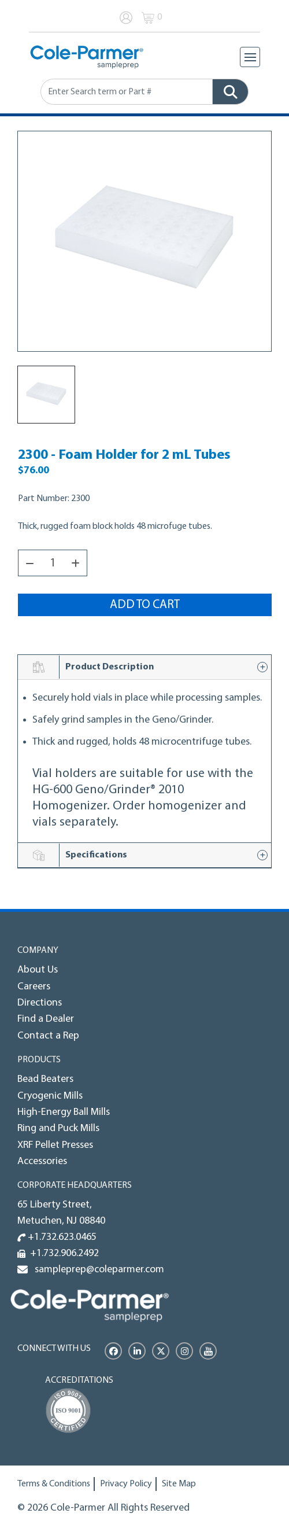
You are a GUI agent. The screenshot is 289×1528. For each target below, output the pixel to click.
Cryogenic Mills (50, 1096)
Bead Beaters (45, 1079)
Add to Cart (145, 605)
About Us (37, 969)
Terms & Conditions (53, 1484)
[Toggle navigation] (250, 57)
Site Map (179, 1484)
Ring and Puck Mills (58, 1128)
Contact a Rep (48, 1035)
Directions (39, 1002)
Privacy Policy (126, 1484)
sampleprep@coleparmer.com (97, 1269)
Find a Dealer (45, 1019)
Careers (33, 986)
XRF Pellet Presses (55, 1145)
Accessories (42, 1161)
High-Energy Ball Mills (63, 1112)
